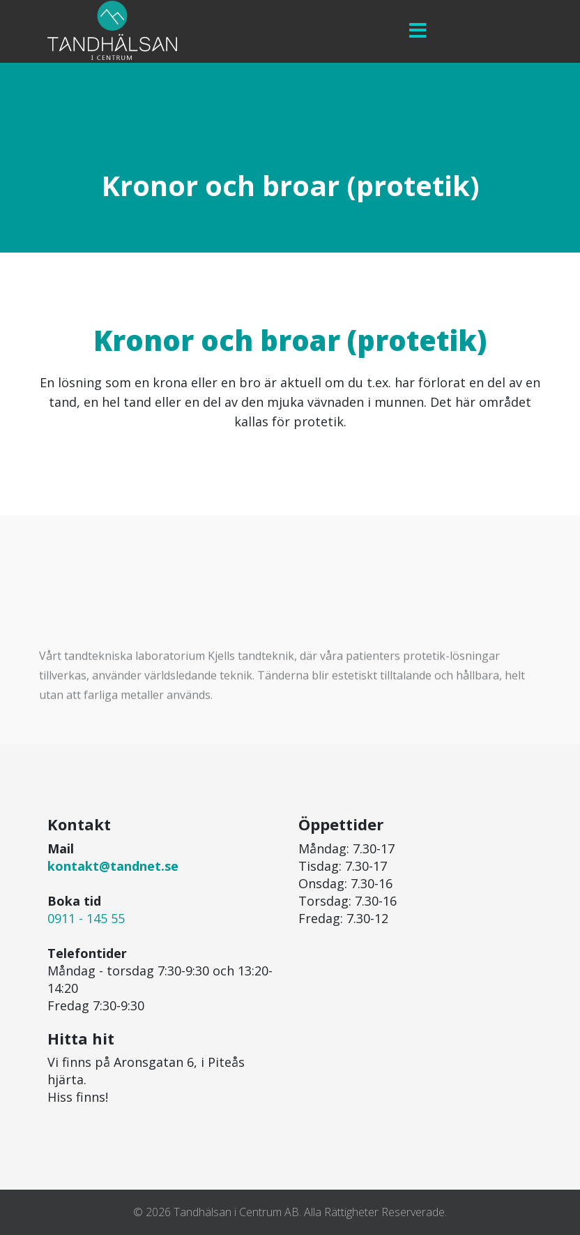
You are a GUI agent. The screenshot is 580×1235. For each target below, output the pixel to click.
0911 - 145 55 (86, 918)
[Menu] (417, 31)
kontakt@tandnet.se (112, 866)
